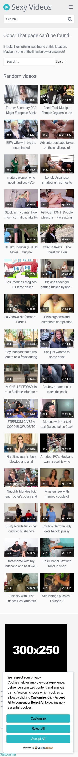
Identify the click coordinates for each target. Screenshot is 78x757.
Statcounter (8, 754)
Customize (38, 718)
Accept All (38, 739)
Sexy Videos (27, 7)
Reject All (38, 728)
